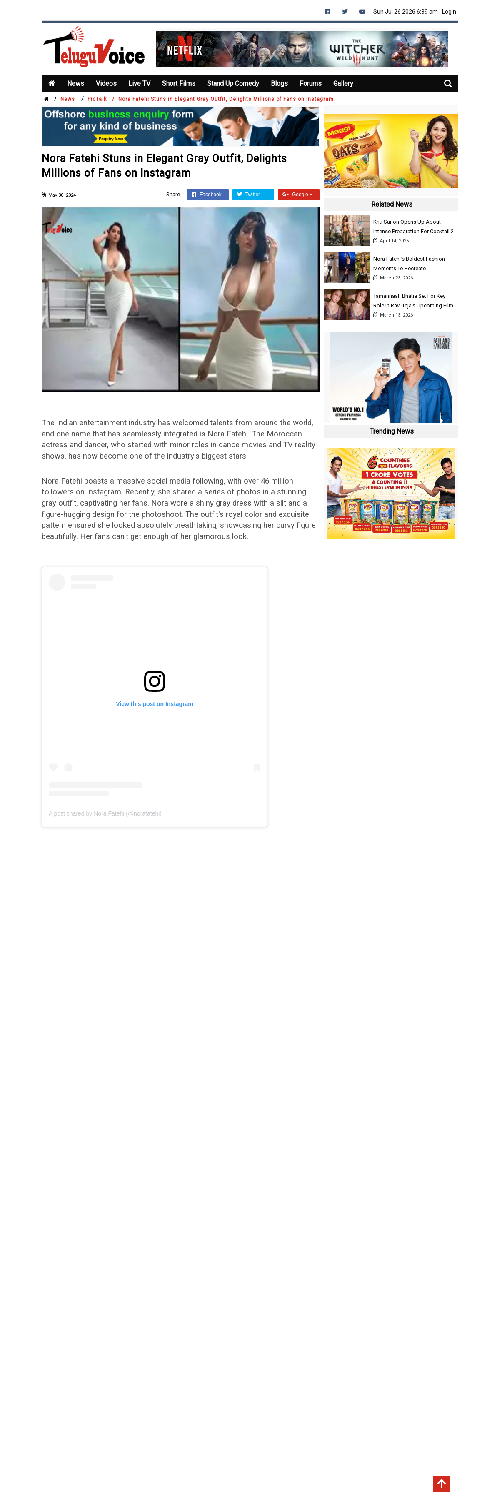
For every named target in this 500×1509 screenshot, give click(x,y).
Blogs (277, 83)
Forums (308, 83)
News (75, 83)
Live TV (139, 83)
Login (449, 11)
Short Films (177, 83)
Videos (106, 83)
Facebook (207, 194)
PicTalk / (101, 99)
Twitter (248, 194)
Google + (297, 194)
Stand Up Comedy (231, 83)
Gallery (340, 83)
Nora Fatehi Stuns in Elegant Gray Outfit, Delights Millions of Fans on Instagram (226, 99)
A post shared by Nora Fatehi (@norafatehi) (105, 813)
